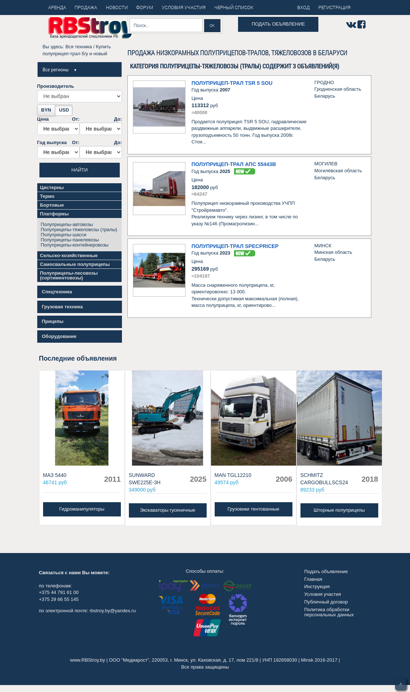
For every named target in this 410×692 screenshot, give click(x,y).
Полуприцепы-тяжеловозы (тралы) (79, 229)
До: (101, 125)
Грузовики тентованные (253, 509)
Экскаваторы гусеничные (167, 510)
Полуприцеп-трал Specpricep (235, 246)
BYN (46, 110)
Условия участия (322, 594)
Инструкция (317, 586)
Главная (313, 579)
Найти (79, 170)
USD (64, 110)
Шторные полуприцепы (339, 510)
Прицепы (53, 321)
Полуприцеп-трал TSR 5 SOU (231, 83)
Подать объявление (278, 24)
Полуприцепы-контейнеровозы (75, 245)
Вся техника (78, 46)
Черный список (233, 7)
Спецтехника (57, 291)
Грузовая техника (62, 306)
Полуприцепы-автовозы (67, 224)
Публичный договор (326, 602)
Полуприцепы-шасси (64, 234)
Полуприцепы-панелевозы (70, 239)
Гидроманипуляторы (81, 509)
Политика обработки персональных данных (329, 612)
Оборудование (59, 336)
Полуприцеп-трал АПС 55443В (233, 164)
